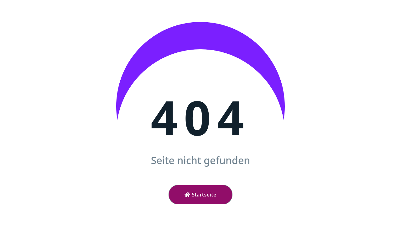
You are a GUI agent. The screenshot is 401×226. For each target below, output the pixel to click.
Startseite (200, 194)
